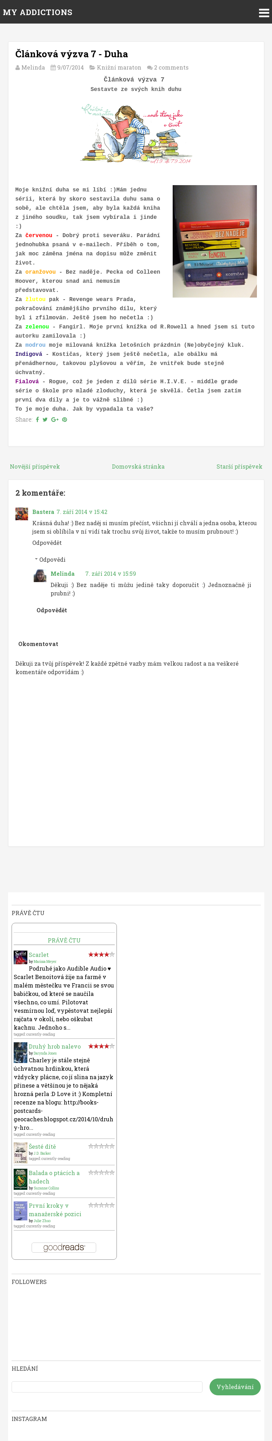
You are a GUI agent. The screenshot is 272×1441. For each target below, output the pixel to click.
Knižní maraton (119, 67)
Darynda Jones (45, 1053)
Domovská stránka (138, 466)
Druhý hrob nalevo (55, 1046)
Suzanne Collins (46, 1188)
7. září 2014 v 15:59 (110, 573)
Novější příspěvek (35, 466)
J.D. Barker (42, 1153)
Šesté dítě (42, 1146)
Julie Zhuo (42, 1221)
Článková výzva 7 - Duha (71, 54)
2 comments (171, 67)
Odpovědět (47, 542)
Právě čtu (64, 940)
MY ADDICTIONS (38, 12)
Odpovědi (52, 559)
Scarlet (39, 954)
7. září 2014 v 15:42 (82, 511)
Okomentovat (38, 643)
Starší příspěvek (240, 466)
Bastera (43, 511)
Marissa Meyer (45, 961)
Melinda (63, 573)
